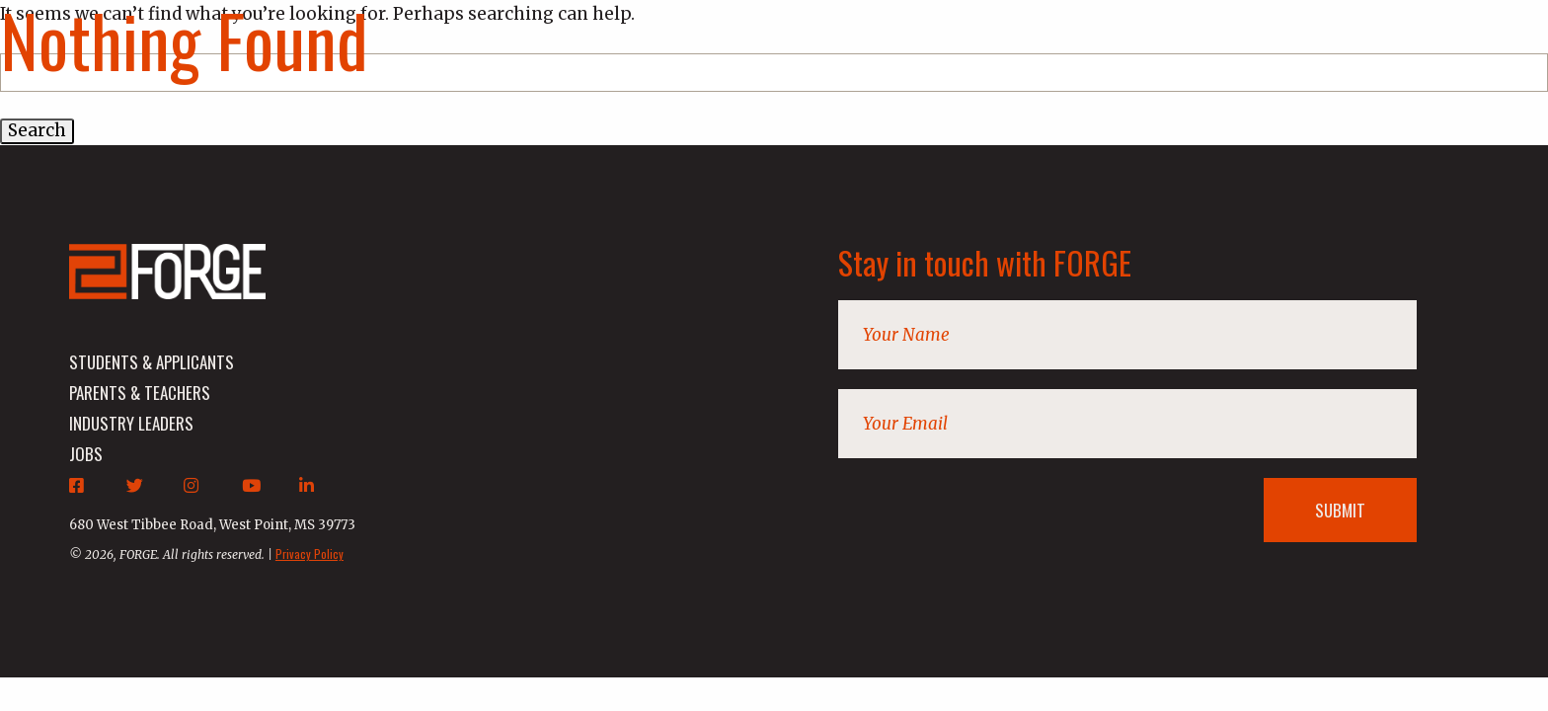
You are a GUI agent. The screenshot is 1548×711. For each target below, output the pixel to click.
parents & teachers (139, 392)
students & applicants (151, 362)
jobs (86, 453)
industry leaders (131, 423)
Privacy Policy (309, 553)
